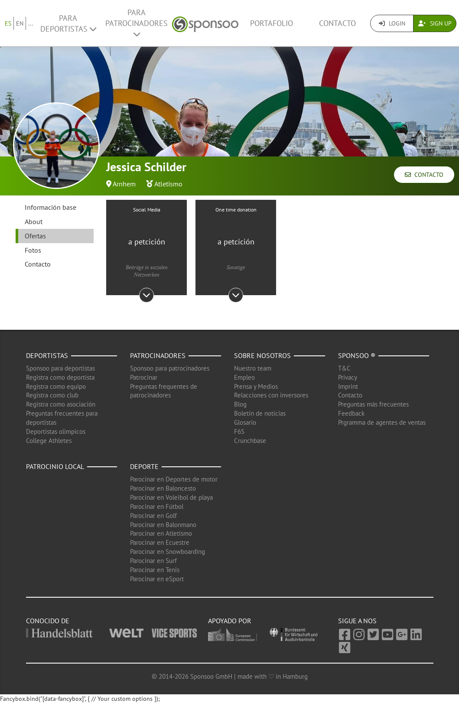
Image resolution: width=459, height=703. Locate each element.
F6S (239, 431)
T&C (344, 368)
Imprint (348, 386)
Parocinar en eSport (157, 579)
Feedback (351, 413)
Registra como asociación (60, 404)
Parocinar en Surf (153, 561)
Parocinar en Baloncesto (163, 488)
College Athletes (49, 440)
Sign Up (435, 23)
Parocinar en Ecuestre (159, 542)
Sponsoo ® (356, 355)
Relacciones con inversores (271, 395)
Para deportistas (68, 23)
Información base (50, 207)
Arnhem (124, 183)
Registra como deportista (60, 377)
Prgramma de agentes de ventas (382, 422)
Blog (240, 404)
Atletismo (168, 183)
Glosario (245, 422)
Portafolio (271, 23)
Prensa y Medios (256, 386)
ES (8, 23)
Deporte (144, 466)
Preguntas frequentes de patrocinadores (163, 391)
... (30, 23)
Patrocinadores (158, 355)
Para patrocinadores (136, 22)
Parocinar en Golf (153, 515)
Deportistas (47, 355)
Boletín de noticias (260, 413)
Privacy (347, 377)
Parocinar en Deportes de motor (174, 479)
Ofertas (35, 235)
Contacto (337, 23)
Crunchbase (250, 440)
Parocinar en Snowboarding (167, 551)
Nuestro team (252, 368)
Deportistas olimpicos (55, 431)
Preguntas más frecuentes (373, 404)
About (33, 221)
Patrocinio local (55, 466)
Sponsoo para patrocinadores (169, 368)
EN (19, 23)
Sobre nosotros (262, 355)
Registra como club (52, 395)
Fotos (33, 250)
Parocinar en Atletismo (161, 533)
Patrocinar (143, 377)
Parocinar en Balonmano (163, 525)
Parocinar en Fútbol (156, 506)
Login (392, 23)
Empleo (244, 377)
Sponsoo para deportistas (60, 368)
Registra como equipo (56, 386)
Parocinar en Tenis (154, 570)
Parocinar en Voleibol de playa (171, 497)
